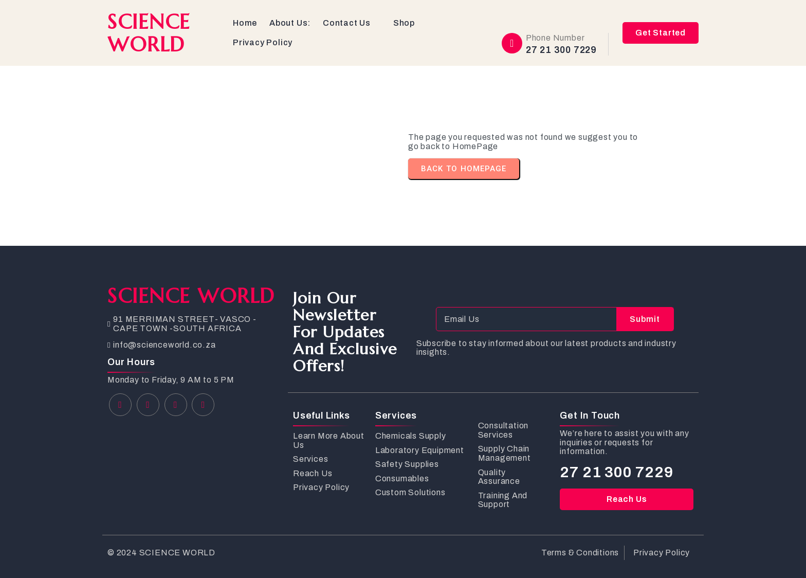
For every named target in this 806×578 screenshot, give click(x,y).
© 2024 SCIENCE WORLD (161, 552)
